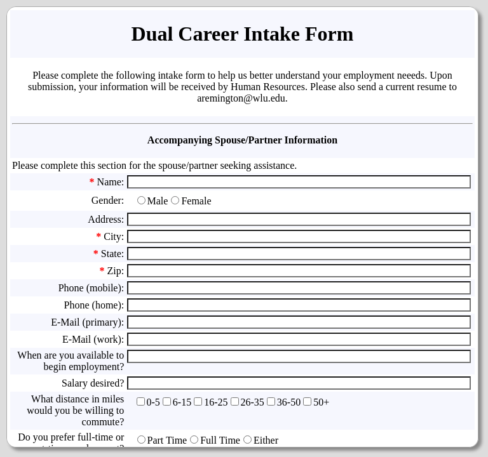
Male (157, 200)
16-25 (215, 402)
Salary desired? (93, 383)
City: (114, 236)
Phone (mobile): (91, 287)
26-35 (252, 402)
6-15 (182, 402)
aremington (220, 98)
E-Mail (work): (93, 339)
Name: (111, 181)
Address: (106, 219)
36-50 (289, 402)
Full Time (220, 440)
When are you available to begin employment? (70, 361)
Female (196, 200)
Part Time (167, 440)
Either (266, 440)
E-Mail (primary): (87, 322)
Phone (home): (94, 305)
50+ (321, 402)
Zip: (116, 270)
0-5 (153, 402)
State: (112, 253)
